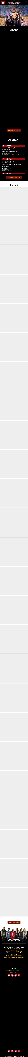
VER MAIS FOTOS (14, 922)
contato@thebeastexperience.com (14, 957)
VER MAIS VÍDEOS (14, 130)
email (20, 955)
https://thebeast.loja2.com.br (14, 970)
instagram (14, 955)
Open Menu (3, 2)
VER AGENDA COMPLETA (14, 177)
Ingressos (15, 154)
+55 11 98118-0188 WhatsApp (14, 950)
